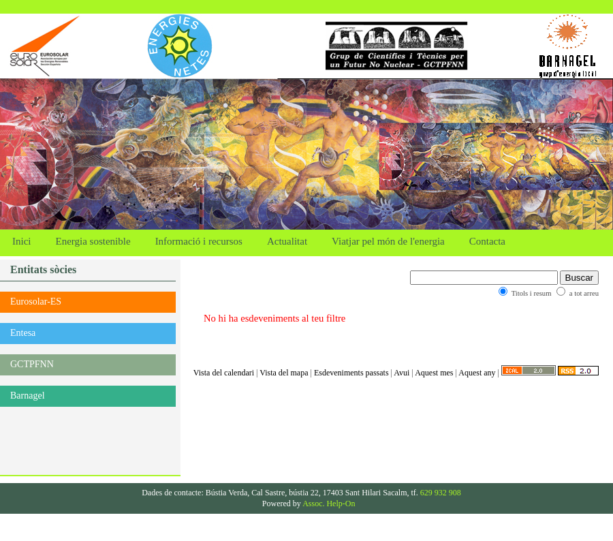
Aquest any (476, 372)
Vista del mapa (284, 372)
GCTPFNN (32, 364)
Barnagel (27, 395)
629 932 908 (440, 492)
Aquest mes (434, 372)
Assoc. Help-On (328, 503)
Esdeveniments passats (351, 372)
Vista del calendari (223, 372)
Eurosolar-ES (35, 301)
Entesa (22, 333)
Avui (401, 372)
